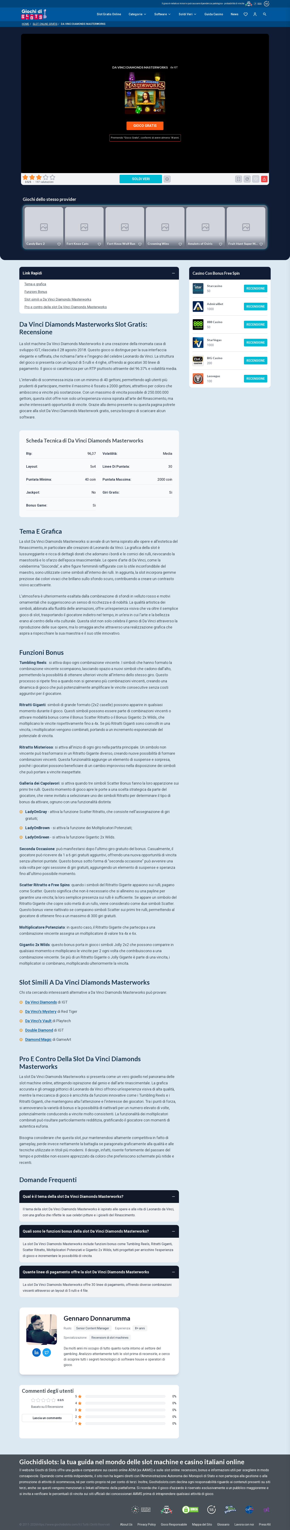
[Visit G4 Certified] (249, 1509)
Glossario (223, 1524)
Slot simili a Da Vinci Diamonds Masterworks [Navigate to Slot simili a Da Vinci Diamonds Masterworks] (57, 299)
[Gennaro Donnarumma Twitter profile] (46, 1352)
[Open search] (264, 14)
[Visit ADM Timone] (166, 1509)
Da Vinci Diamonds (41, 1002)
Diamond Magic (38, 1039)
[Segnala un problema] (264, 179)
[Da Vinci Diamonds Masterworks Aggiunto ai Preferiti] (255, 178)
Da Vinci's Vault (38, 1021)
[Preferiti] (245, 14)
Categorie (138, 14)
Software (162, 14)
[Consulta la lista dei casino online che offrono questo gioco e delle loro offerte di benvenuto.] (167, 179)
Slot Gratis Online (109, 14)
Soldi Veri (188, 14)
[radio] (25, 177)
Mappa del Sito (202, 1524)
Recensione (255, 288)
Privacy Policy (147, 1524)
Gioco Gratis (145, 126)
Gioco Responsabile (174, 1524)
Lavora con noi (244, 1524)
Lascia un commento (47, 1418)
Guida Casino (213, 14)
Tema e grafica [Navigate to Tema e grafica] (35, 284)
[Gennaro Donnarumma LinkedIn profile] (36, 1352)
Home (25, 24)
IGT (176, 67)
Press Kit (265, 1524)
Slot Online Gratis (45, 24)
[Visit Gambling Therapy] (266, 1509)
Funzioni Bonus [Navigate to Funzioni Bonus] (35, 292)
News (234, 14)
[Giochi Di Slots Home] (34, 14)
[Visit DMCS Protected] (190, 1509)
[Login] (255, 14)
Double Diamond (39, 1030)
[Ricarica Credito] (247, 179)
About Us (126, 1524)
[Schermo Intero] (238, 179)
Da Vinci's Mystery (40, 1011)
